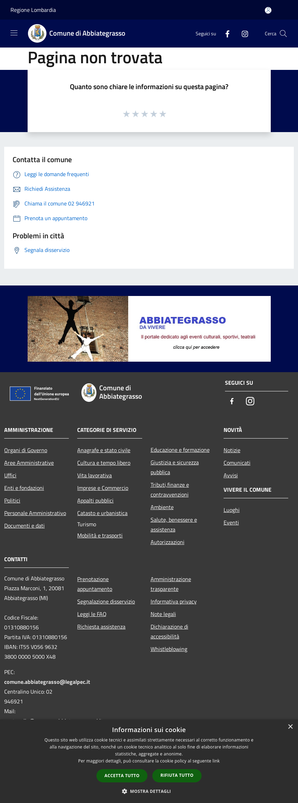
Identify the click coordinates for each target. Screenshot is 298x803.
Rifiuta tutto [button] (177, 775)
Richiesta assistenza (101, 626)
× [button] (290, 727)
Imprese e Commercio (102, 488)
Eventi (231, 522)
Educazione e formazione (180, 450)
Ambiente (162, 507)
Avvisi (231, 475)
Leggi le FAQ (92, 614)
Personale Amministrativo (35, 513)
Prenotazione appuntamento (94, 584)
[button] (149, 791)
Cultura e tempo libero (103, 462)
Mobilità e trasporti (100, 535)
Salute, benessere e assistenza (174, 524)
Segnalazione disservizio (106, 601)
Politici (12, 500)
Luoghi (232, 510)
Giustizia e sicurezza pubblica (175, 467)
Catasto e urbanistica (102, 513)
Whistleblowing (169, 649)
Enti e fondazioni (24, 488)
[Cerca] (283, 33)
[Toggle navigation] (14, 33)
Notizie (232, 450)
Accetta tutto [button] (121, 776)
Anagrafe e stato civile (103, 450)
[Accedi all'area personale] (268, 10)
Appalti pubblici (95, 500)
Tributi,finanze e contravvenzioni (170, 489)
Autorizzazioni (167, 542)
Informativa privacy (174, 601)
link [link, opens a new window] (216, 761)
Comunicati (237, 462)
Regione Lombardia (33, 10)
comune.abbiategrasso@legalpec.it (47, 682)
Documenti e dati (24, 525)
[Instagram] (242, 33)
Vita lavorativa (94, 475)
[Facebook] (225, 33)
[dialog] (149, 761)
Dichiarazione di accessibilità (169, 631)
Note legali (163, 614)
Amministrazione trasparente (171, 584)
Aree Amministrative (29, 462)
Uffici (10, 475)
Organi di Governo (25, 450)
